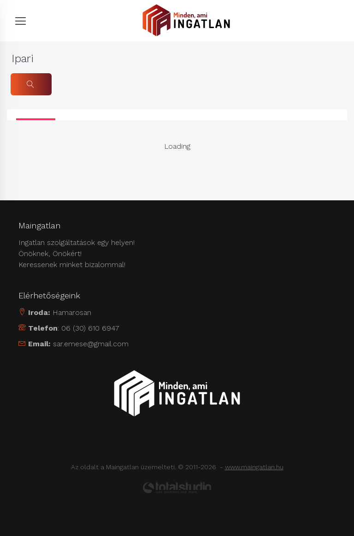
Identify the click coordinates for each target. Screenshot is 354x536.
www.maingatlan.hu (254, 467)
